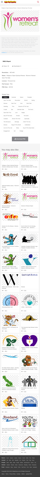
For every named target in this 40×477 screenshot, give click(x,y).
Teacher (12, 464)
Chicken (23, 460)
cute (21, 103)
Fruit (28, 467)
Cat (20, 460)
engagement (7, 131)
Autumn (11, 458)
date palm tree (7, 112)
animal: (4, 460)
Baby (11, 462)
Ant (7, 460)
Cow (27, 460)
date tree (13, 103)
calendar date (20, 109)
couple (5, 109)
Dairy (12, 467)
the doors (30, 109)
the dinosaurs (7, 121)
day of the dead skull (28, 128)
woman (5, 103)
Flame (33, 458)
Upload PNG (29, 474)
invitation (6, 118)
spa (12, 109)
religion (6, 97)
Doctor (32, 462)
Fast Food (23, 467)
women (5, 124)
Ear (35, 462)
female (18, 115)
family (17, 462)
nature (21, 97)
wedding (6, 106)
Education (34, 464)
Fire (30, 458)
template (29, 97)
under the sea (26, 121)
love (16, 112)
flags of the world (16, 124)
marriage (17, 121)
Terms (7, 474)
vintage (21, 131)
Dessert (15, 467)
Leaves (15, 458)
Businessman (27, 462)
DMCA (23, 474)
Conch (23, 458)
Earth (27, 458)
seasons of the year (23, 106)
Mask (8, 462)
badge (23, 112)
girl (14, 131)
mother (21, 462)
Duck (33, 460)
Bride (14, 462)
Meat (31, 467)
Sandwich (35, 467)
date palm (29, 103)
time (13, 106)
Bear (10, 460)
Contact (18, 474)
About (3, 474)
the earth (26, 115)
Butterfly (16, 460)
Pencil (30, 464)
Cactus (19, 458)
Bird (13, 460)
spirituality (26, 118)
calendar (14, 97)
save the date (7, 100)
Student (8, 464)
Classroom (20, 464)
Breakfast (8, 467)
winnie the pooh (16, 118)
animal (25, 100)
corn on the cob (8, 128)
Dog (30, 460)
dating (33, 100)
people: (4, 462)
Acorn (7, 458)
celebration (27, 124)
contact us (4, 52)
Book (16, 464)
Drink (19, 467)
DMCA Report (7, 61)
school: (4, 464)
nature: (3, 458)
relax (17, 128)
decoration (17, 100)
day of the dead (8, 115)
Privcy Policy (12, 474)
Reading (26, 464)
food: (3, 467)
